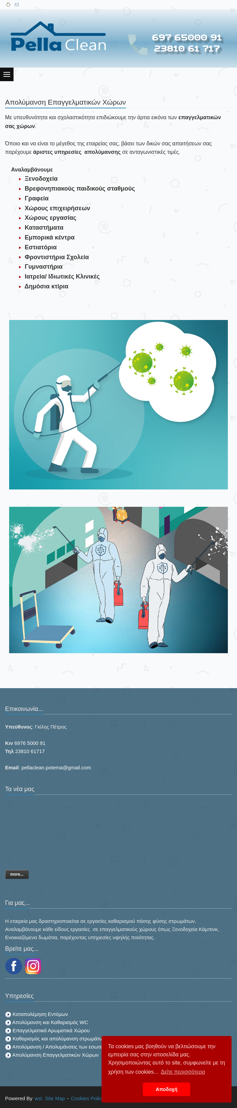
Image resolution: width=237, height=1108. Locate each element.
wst (38, 1098)
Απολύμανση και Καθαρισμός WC (50, 1022)
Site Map (55, 1098)
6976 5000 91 (30, 743)
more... (16, 874)
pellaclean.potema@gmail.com (56, 767)
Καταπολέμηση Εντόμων (40, 1014)
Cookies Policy (87, 1098)
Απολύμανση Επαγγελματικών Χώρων (55, 1055)
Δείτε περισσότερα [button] (183, 1072)
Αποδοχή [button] (166, 1089)
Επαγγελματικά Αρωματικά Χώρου (51, 1030)
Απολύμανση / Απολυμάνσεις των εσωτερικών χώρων (72, 1047)
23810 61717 (30, 751)
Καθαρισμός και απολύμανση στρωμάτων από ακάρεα (73, 1038)
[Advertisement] (171, 55)
